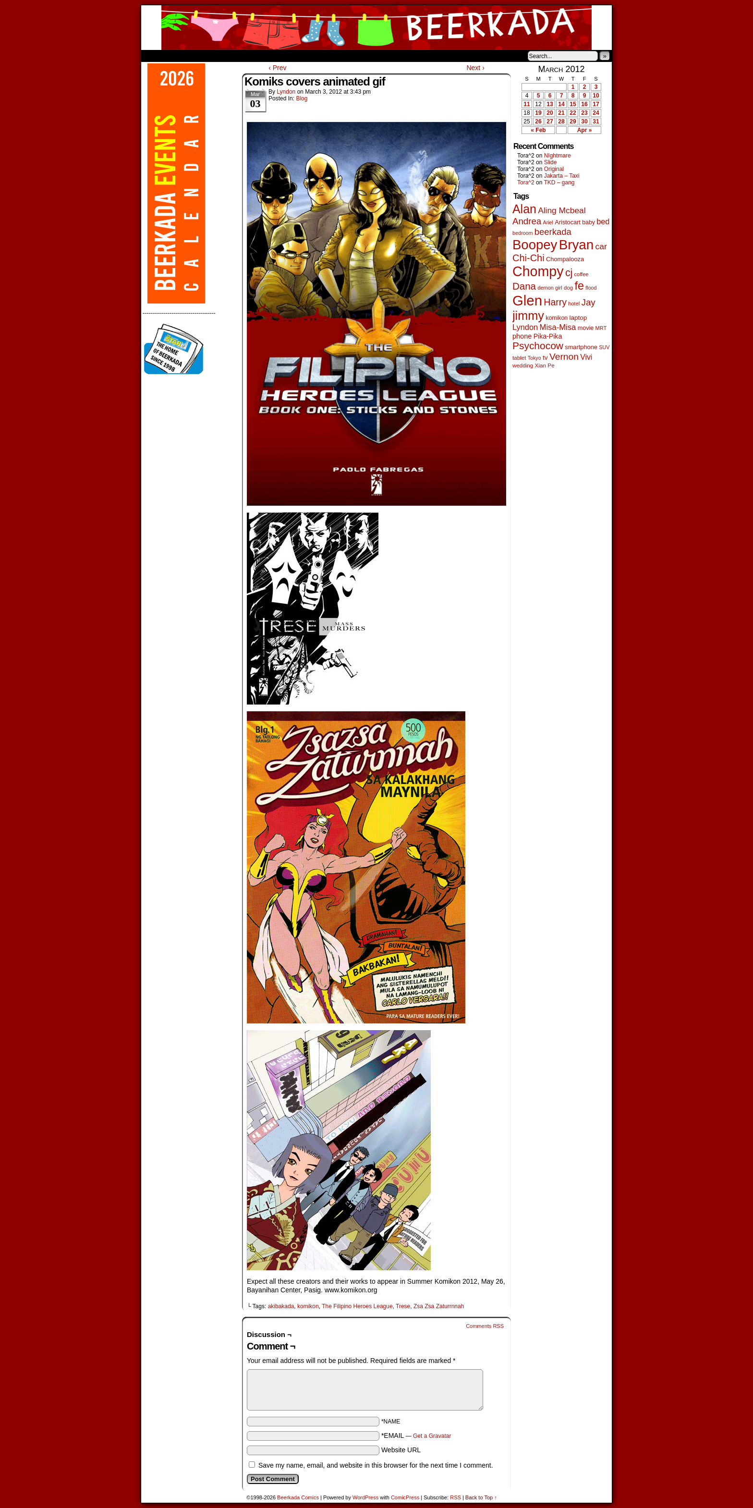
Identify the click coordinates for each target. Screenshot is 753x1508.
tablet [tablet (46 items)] (519, 357)
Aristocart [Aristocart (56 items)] (568, 222)
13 (550, 104)
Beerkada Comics (376, 27)
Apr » (584, 130)
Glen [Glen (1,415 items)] (527, 300)
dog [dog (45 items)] (568, 288)
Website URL (401, 1450)
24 (596, 112)
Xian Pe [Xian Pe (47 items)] (545, 365)
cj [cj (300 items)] (568, 273)
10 (596, 95)
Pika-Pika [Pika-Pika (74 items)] (548, 336)
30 (584, 121)
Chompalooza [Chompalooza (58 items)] (565, 259)
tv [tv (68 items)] (545, 357)
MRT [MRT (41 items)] (601, 328)
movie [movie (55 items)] (586, 328)
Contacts (249, 56)
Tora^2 (525, 182)
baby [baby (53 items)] (588, 222)
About (182, 56)
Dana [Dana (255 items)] (524, 286)
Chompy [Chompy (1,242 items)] (538, 271)
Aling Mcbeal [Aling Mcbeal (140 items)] (561, 210)
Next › (475, 68)
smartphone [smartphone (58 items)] (581, 347)
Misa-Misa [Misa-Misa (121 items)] (558, 327)
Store (212, 56)
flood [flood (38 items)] (590, 288)
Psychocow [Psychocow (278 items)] (537, 345)
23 (584, 112)
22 (573, 112)
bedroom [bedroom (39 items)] (522, 233)
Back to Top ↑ (481, 1497)
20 (550, 112)
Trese (403, 1306)
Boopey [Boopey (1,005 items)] (534, 244)
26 (538, 121)
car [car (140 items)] (601, 246)
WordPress (365, 1497)
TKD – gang (559, 182)
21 (561, 112)
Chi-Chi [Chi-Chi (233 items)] (528, 258)
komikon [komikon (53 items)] (557, 318)
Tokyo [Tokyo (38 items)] (534, 358)
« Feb (538, 130)
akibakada (281, 1306)
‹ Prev (277, 68)
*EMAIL (416, 1435)
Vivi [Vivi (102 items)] (586, 357)
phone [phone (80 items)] (522, 336)
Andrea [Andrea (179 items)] (526, 221)
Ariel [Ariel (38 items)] (548, 222)
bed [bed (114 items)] (602, 221)
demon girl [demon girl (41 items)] (549, 288)
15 (573, 104)
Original (554, 169)
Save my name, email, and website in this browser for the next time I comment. (375, 1465)
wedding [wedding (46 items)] (522, 365)
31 (596, 121)
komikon (308, 1306)
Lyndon (286, 91)
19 (538, 112)
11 (526, 104)
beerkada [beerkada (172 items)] (552, 232)
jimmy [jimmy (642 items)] (528, 315)
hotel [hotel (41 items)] (574, 303)
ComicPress (405, 1497)
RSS (455, 1497)
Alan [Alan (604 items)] (524, 209)
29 (573, 121)
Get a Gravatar (432, 1436)
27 (550, 121)
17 (596, 104)
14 (561, 104)
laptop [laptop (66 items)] (578, 317)
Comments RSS (485, 1326)
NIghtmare (557, 155)
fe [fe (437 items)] (579, 286)
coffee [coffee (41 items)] (581, 274)
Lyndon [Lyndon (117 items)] (525, 327)
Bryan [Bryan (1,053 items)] (576, 244)
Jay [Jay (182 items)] (588, 302)
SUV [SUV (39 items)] (604, 347)
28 (561, 121)
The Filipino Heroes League (357, 1306)
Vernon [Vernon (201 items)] (564, 357)
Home (155, 56)
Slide (550, 162)
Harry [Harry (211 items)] (555, 302)
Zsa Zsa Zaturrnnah (438, 1306)
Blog (301, 98)
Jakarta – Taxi (562, 175)
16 (584, 104)
